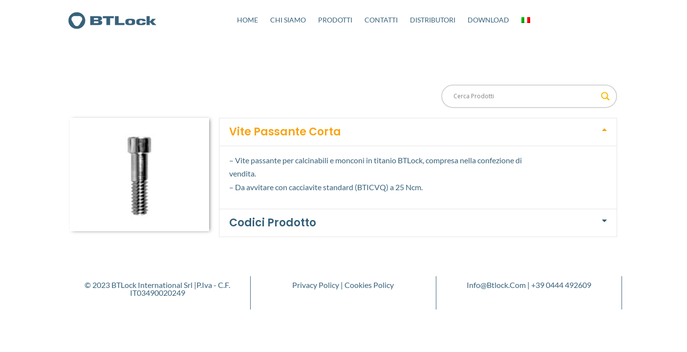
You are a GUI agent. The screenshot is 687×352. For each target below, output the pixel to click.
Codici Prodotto (272, 222)
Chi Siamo (288, 20)
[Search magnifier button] (605, 96)
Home (247, 20)
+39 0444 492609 (561, 284)
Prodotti (335, 20)
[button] (418, 132)
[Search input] (524, 96)
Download (488, 20)
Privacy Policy (315, 284)
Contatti (381, 20)
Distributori (432, 20)
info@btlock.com (496, 284)
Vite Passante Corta (285, 131)
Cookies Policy (369, 284)
